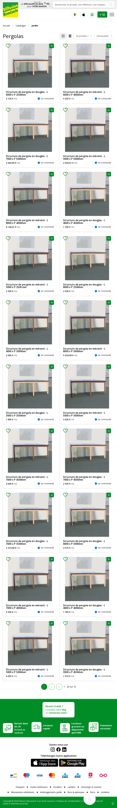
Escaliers (57, 787)
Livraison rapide (48, 727)
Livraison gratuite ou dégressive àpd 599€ (77, 728)
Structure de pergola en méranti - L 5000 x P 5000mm (27, 671)
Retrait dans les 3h (21, 728)
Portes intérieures (39, 787)
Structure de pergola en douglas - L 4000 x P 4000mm (84, 607)
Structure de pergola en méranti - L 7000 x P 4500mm (27, 478)
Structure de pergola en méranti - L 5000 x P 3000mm (84, 414)
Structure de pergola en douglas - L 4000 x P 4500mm (84, 222)
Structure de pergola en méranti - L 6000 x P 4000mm (84, 93)
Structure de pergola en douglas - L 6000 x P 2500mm (27, 93)
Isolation (105, 792)
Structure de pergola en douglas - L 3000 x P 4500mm (84, 671)
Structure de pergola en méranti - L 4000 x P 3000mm (27, 350)
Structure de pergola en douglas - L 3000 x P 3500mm (27, 414)
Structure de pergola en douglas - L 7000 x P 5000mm (27, 157)
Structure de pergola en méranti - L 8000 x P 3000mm (84, 350)
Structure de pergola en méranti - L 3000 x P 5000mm (84, 157)
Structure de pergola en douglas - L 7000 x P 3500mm (27, 542)
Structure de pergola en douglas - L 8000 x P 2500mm (84, 286)
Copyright (7, 801)
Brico (92, 792)
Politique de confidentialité (68, 801)
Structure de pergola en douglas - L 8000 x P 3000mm (84, 542)
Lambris (71, 787)
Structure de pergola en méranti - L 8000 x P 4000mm (27, 222)
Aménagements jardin (51, 792)
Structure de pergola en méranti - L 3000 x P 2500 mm (27, 286)
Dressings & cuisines (91, 787)
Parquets (20, 787)
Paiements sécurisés (106, 727)
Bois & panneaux (75, 792)
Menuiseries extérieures (22, 792)
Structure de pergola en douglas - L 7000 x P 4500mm (84, 478)
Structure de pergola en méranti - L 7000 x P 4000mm (27, 607)
